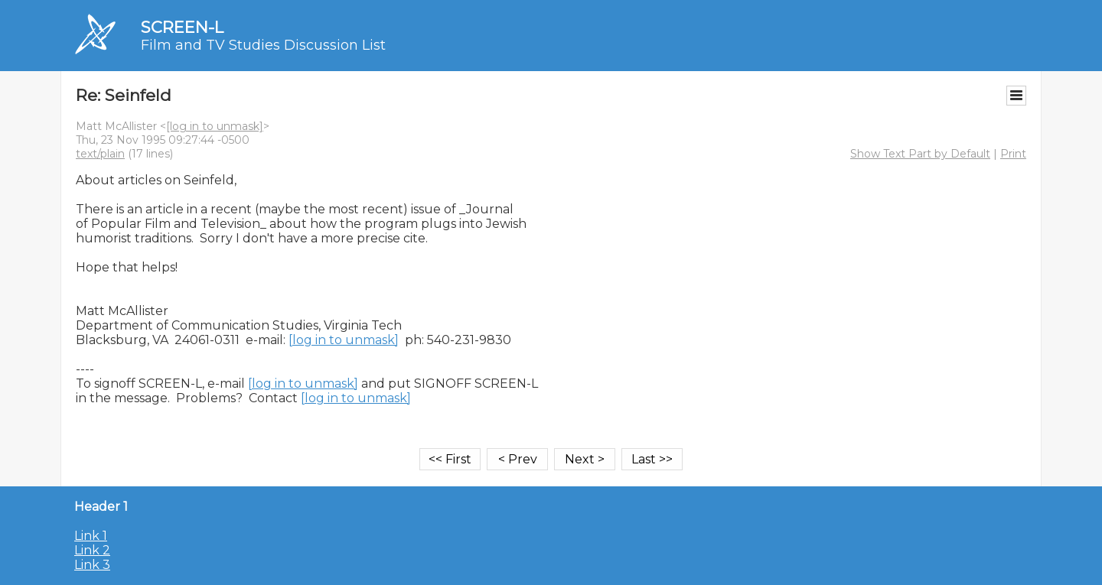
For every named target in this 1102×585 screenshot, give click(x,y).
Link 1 (90, 535)
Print (1013, 154)
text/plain (100, 154)
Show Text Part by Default (920, 154)
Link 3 (92, 564)
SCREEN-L (182, 27)
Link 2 (92, 550)
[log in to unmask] (214, 126)
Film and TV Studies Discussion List (263, 45)
